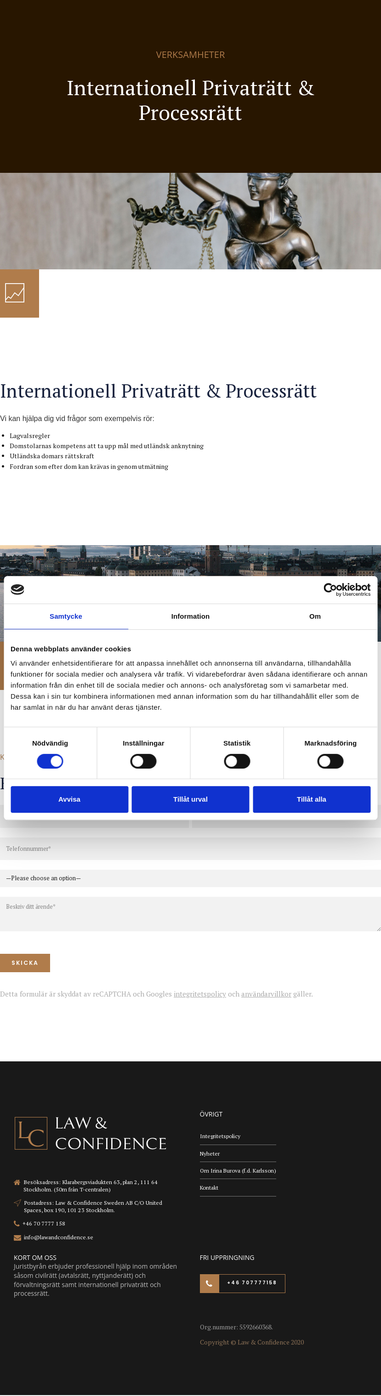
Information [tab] (190, 616)
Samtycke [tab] (66, 616)
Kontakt (209, 1190)
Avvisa (69, 799)
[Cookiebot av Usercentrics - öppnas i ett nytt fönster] (330, 590)
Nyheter (210, 1154)
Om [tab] (315, 616)
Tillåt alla (311, 799)
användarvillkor (266, 994)
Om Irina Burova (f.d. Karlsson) (239, 1172)
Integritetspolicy (220, 1137)
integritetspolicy (200, 994)
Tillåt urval (190, 799)
